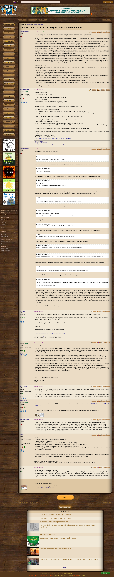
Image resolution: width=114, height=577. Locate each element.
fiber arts (9, 75)
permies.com (9, 121)
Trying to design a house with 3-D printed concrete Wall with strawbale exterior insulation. (67, 526)
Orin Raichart (23, 311)
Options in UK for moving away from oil (54, 522)
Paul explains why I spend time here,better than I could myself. (50, 144)
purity (8, 58)
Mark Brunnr (23, 400)
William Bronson (24, 89)
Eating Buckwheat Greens (41, 142)
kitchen (9, 54)
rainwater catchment (38, 24)
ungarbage (9, 62)
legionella (107, 389)
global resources (9, 104)
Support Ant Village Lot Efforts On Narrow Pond (47, 336)
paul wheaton (76, 575)
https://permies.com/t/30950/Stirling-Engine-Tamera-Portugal (50, 333)
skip (9, 96)
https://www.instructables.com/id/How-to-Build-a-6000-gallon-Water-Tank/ (53, 138)
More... (65, 567)
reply (65, 497)
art (9, 79)
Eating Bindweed (39, 141)
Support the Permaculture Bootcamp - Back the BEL (58, 538)
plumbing (29, 24)
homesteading (9, 41)
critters (9, 32)
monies (9, 49)
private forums (9, 130)
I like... (21, 100)
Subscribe (9, 2)
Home (3, 2)
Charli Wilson (23, 386)
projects (9, 113)
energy (9, 45)
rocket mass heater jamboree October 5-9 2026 (56, 549)
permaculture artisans (9, 83)
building (9, 37)
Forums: (23, 24)
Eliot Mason (23, 342)
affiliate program (43, 575)
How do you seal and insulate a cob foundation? (56, 515)
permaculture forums (8, 24)
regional (9, 87)
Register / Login (108, 2)
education (9, 92)
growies (9, 28)
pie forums (9, 125)
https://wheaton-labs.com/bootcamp (46, 487)
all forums (9, 134)
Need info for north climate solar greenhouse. (56, 518)
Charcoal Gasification (47, 534)
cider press (9, 109)
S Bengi (22, 434)
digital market (9, 117)
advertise (36, 575)
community (9, 66)
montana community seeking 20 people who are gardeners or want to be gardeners (69, 559)
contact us (31, 575)
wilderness (9, 70)
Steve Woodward (24, 31)
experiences (9, 100)
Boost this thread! (65, 507)
